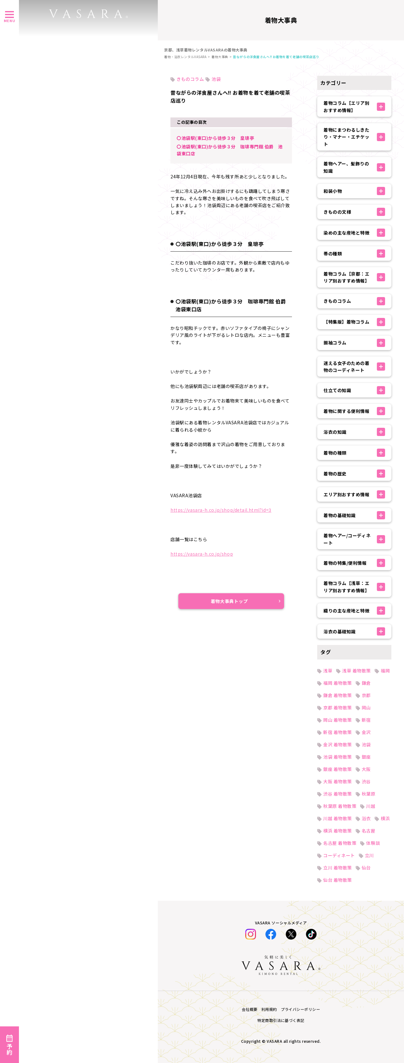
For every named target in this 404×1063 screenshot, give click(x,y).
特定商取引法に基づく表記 (281, 1020)
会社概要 (250, 1009)
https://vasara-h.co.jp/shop (201, 554)
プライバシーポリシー (300, 1009)
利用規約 (269, 1009)
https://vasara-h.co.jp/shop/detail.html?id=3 (220, 510)
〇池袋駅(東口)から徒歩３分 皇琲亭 (215, 138)
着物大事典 (219, 56)
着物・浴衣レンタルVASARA (185, 56)
